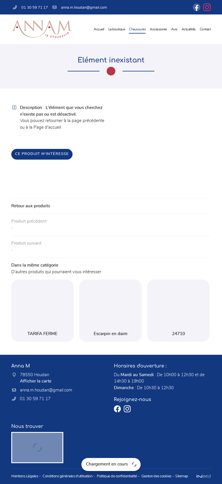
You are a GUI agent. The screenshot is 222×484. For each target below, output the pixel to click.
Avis (174, 29)
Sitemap (181, 476)
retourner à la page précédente (74, 121)
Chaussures (137, 29)
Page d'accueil (47, 127)
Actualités (189, 29)
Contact (205, 29)
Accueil (99, 29)
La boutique (116, 29)
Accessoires (158, 29)
